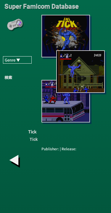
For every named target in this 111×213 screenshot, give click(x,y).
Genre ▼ (12, 60)
